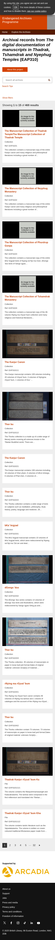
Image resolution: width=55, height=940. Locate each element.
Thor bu (9, 424)
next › (39, 845)
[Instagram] (18, 923)
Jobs (4, 898)
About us (6, 889)
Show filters (7, 98)
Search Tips (7, 86)
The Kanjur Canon (15, 362)
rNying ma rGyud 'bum (17, 683)
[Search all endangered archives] (25, 80)
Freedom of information (13, 916)
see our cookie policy (36, 11)
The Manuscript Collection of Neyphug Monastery (26, 190)
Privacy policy (8, 907)
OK (15, 7)
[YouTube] (38, 923)
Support (6, 893)
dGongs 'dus (12, 587)
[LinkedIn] (31, 923)
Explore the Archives (21, 32)
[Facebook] (11, 923)
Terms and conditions (12, 911)
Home (4, 32)
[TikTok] (25, 923)
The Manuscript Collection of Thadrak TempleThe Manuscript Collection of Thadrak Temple (26, 134)
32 (34, 845)
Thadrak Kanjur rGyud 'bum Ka (22, 779)
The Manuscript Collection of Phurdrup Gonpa (26, 244)
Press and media (10, 902)
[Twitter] (4, 923)
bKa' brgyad (11, 525)
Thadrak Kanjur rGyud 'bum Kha (23, 813)
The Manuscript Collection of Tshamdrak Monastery (27, 298)
